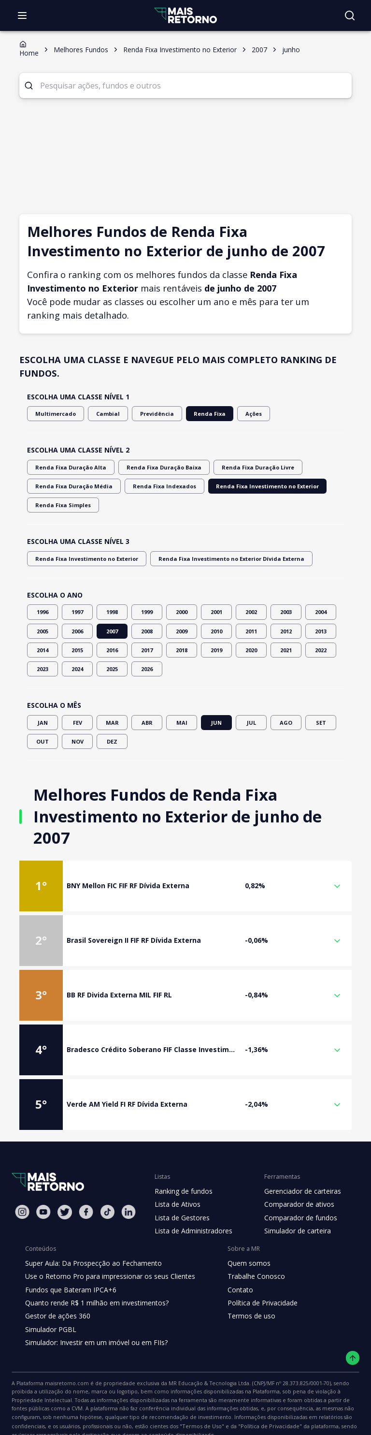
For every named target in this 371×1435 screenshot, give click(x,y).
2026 (147, 669)
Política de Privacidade (255, 1281)
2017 (147, 650)
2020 (251, 650)
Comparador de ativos (293, 1183)
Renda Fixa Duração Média (69, 486)
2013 (321, 631)
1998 (112, 612)
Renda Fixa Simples (60, 505)
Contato (232, 1268)
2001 (216, 612)
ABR (147, 723)
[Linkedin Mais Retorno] (128, 1190)
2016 (112, 650)
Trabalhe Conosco (248, 1255)
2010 (216, 631)
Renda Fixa (195, 413)
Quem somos (241, 1241)
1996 (42, 612)
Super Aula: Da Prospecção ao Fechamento (91, 1241)
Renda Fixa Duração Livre (237, 467)
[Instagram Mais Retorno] (22, 1190)
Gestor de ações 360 (56, 1295)
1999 (147, 612)
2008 (147, 631)
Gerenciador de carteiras (297, 1169)
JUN (216, 722)
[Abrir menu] (22, 15)
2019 (216, 650)
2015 (77, 650)
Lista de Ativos (176, 1183)
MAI (182, 723)
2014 (42, 650)
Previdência (146, 414)
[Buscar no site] (349, 15)
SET (321, 723)
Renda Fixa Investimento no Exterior (245, 486)
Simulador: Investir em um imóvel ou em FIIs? (94, 1321)
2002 (251, 612)
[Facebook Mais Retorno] (86, 1190)
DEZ (112, 741)
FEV (77, 723)
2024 (77, 669)
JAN (42, 723)
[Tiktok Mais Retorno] (107, 1190)
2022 (321, 650)
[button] (185, 864)
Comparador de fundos (294, 1196)
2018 (182, 650)
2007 (112, 631)
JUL (251, 723)
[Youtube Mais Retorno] (43, 1190)
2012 (286, 631)
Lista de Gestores (181, 1196)
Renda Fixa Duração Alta (66, 467)
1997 (77, 612)
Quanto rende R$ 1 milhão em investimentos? (94, 1281)
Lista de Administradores (191, 1209)
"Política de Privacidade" (48, 1406)
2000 (182, 612)
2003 (286, 612)
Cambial (101, 414)
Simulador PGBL (50, 1308)
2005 (42, 631)
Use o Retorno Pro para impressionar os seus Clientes (107, 1255)
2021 (286, 650)
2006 (77, 631)
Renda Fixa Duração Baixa (151, 467)
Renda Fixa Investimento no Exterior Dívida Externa (213, 559)
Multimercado (53, 414)
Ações (237, 414)
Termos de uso (243, 1295)
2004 (321, 612)
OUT (42, 741)
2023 (42, 669)
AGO (286, 723)
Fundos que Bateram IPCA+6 (69, 1268)
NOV (77, 741)
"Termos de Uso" (330, 1396)
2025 (112, 669)
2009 (182, 631)
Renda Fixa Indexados (151, 486)
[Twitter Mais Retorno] (64, 1190)
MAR (112, 723)
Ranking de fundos (183, 1169)
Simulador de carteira (292, 1209)
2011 (251, 631)
